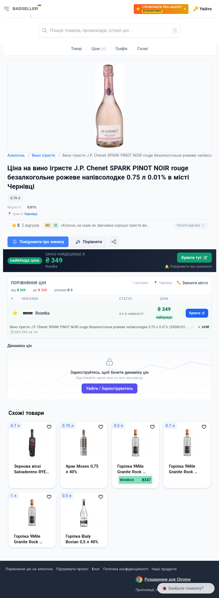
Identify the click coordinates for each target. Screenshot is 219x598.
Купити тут (194, 257)
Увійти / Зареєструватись (109, 388)
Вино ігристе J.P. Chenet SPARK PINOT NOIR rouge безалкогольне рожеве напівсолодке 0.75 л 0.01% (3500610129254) (99, 327)
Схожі (142, 48)
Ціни (99, 48)
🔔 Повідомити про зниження (188, 266)
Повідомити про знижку (38, 242)
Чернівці (30, 214)
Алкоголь (18, 155)
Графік (121, 48)
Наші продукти (164, 569)
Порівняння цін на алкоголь (29, 569)
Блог (96, 569)
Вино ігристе (46, 155)
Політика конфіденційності (125, 569)
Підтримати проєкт (72, 569)
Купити (197, 313)
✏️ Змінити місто (192, 283)
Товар (76, 48)
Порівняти (88, 242)
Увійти (202, 9)
